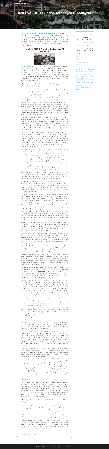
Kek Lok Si (26, 434)
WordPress (52, 446)
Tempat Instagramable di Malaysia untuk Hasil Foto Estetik (84, 65)
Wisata (40, 2)
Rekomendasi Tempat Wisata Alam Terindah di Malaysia (84, 87)
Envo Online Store (67, 446)
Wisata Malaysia (60, 2)
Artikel (51, 2)
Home (34, 2)
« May (78, 56)
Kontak (69, 2)
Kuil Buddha (33, 434)
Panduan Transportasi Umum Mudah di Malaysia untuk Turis (84, 76)
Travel (46, 2)
